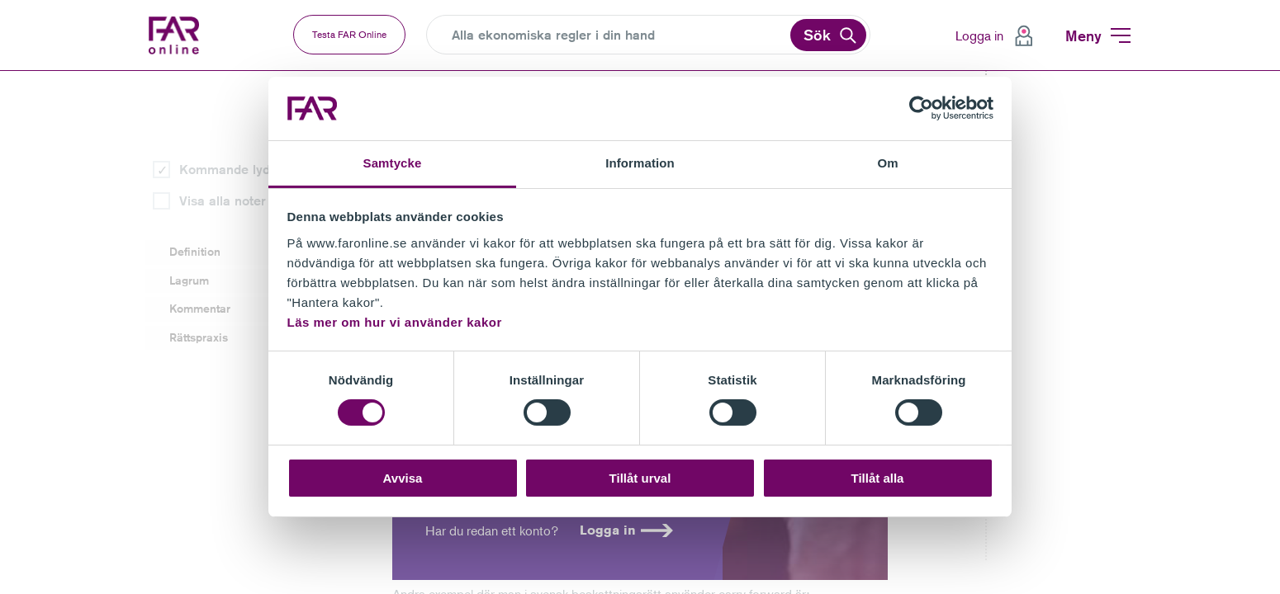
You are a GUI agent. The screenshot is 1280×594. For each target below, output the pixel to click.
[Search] (619, 35)
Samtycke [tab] (392, 163)
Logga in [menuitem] (979, 35)
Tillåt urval (640, 478)
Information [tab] (640, 163)
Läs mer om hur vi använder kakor (394, 322)
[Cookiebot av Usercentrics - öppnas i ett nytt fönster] (921, 108)
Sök (817, 35)
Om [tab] (887, 163)
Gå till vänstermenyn (0, 71)
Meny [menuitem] (1083, 35)
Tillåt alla (877, 478)
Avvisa (403, 478)
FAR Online (188, 35)
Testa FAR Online (349, 34)
